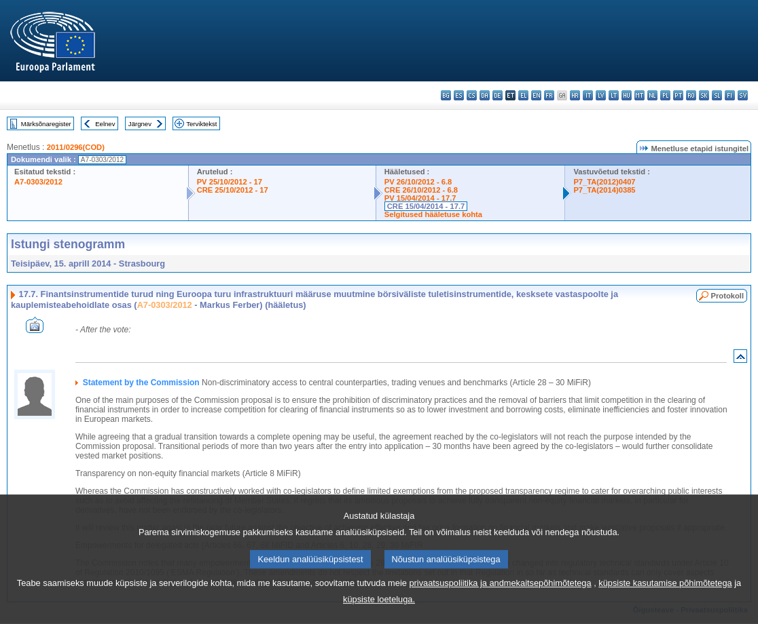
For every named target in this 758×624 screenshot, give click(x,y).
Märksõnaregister (46, 124)
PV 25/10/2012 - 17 (229, 182)
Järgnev (139, 124)
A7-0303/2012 (38, 182)
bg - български (446, 95)
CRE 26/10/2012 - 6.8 (421, 190)
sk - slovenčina (704, 95)
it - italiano (588, 95)
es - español (459, 95)
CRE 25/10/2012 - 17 (232, 190)
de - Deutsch (497, 95)
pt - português (678, 95)
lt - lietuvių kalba (614, 95)
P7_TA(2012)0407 (604, 182)
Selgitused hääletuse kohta (433, 214)
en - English (536, 95)
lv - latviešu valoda (601, 95)
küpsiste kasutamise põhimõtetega (665, 593)
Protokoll (727, 296)
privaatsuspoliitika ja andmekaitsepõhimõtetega (500, 593)
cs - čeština (472, 95)
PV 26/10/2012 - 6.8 (418, 182)
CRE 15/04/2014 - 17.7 (426, 206)
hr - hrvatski (575, 95)
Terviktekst (201, 124)
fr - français (549, 95)
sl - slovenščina (717, 95)
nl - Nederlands (652, 95)
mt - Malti (639, 95)
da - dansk (485, 95)
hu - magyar (626, 95)
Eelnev (105, 124)
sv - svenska (743, 95)
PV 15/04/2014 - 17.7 (420, 198)
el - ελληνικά (523, 95)
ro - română (691, 95)
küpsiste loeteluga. (379, 609)
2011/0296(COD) (76, 147)
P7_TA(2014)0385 (604, 190)
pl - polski (665, 95)
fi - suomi (730, 95)
